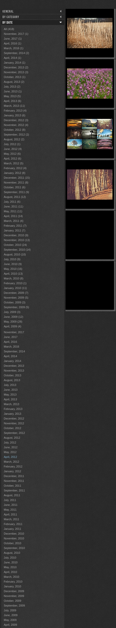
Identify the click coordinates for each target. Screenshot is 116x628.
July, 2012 (10, 442)
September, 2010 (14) (17, 249)
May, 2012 (10, 452)
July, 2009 (10, 610)
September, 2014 (14, 351)
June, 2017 (10, 336)
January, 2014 (12, 360)
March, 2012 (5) (13, 163)
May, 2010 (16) (13, 268)
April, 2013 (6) (12, 100)
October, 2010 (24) (15, 244)
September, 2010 (14, 548)
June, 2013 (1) (13, 91)
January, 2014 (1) (14, 62)
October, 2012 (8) (14, 129)
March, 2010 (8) (13, 278)
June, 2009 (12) (13, 316)
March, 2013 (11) (14, 105)
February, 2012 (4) (15, 168)
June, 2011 (10, 504)
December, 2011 (14, 476)
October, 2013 (12, 375)
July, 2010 (10, 557)
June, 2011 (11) (13, 206)
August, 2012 (12, 437)
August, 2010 (12, 552)
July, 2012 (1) (12, 144)
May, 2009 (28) (13, 321)
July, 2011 (10, 500)
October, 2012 (12, 428)
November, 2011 (14, 480)
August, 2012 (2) (14, 139)
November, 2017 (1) (16, 33)
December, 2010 (14, 533)
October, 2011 (12, 485)
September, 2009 (14, 605)
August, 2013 (12, 380)
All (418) (9, 29)
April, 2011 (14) (13, 216)
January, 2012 (12, 471)
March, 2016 (11, 346)
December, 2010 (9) (16, 235)
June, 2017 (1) (13, 38)
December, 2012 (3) (16, 120)
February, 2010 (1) (15, 283)
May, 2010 (10, 567)
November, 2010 (14, 538)
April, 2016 (10, 341)
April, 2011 (10, 514)
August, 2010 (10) (15, 254)
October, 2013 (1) (14, 76)
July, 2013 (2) (12, 86)
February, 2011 (13, 524)
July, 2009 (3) (12, 311)
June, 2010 (10, 562)
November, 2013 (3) (16, 72)
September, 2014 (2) (16, 53)
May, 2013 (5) (12, 96)
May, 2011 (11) (13, 211)
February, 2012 (13, 466)
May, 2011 (10, 509)
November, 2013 (14, 370)
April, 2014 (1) (12, 57)
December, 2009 (14, 591)
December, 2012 (14, 418)
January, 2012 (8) (14, 172)
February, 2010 (13, 581)
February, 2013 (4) (15, 110)
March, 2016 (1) (13, 48)
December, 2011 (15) (17, 177)
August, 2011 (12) (15, 196)
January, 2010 (12, 586)
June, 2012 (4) (13, 148)
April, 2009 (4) (12, 326)
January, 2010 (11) (15, 288)
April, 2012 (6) (12, 158)
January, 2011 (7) (14, 230)
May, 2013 (10, 394)
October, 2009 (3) (14, 302)
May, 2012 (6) (12, 153)
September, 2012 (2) (16, 134)
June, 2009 (10, 615)
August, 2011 (12, 495)
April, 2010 (10, 571)
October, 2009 (12, 600)
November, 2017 (14, 332)
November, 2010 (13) (17, 240)
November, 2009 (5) (16, 297)
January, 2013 (12, 413)
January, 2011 (12, 528)
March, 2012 (11, 461)
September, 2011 (14, 490)
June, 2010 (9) (13, 264)
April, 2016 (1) (12, 43)
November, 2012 (14, 423)
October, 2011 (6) (14, 187)
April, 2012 (10, 456)
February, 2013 (13, 408)
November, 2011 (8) (16, 182)
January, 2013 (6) (14, 115)
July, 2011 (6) (12, 201)
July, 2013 (10, 384)
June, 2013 (10, 389)
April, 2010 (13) (13, 273)
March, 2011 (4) (13, 220)
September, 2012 (14, 432)
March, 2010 (11, 576)
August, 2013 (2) (14, 81)
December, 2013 (14, 365)
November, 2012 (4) (16, 124)
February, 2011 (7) (15, 225)
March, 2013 (11, 404)
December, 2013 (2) (16, 67)
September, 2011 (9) (16, 192)
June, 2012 (10, 447)
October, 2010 (12, 543)
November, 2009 (14, 595)
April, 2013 (10, 399)
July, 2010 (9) (12, 259)
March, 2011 (11, 519)
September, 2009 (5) (16, 307)
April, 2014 (10, 356)
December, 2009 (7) (16, 292)
